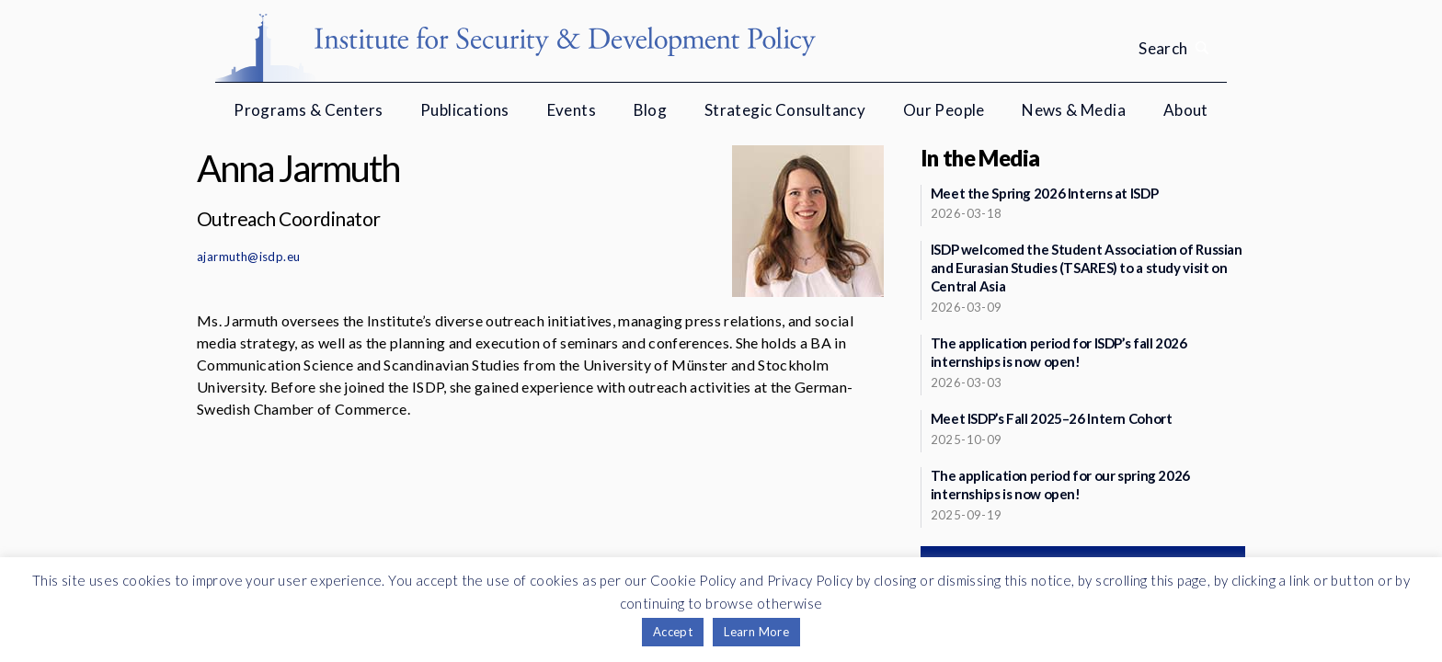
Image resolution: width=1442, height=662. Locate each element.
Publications (464, 110)
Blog (651, 110)
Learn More (756, 631)
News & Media (1074, 110)
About (1185, 110)
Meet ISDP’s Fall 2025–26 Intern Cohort (1052, 418)
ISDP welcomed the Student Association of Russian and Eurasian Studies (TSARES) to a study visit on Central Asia (1086, 267)
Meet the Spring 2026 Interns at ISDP (1045, 193)
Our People (944, 110)
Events (571, 110)
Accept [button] (672, 631)
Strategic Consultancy (784, 110)
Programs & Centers (308, 110)
